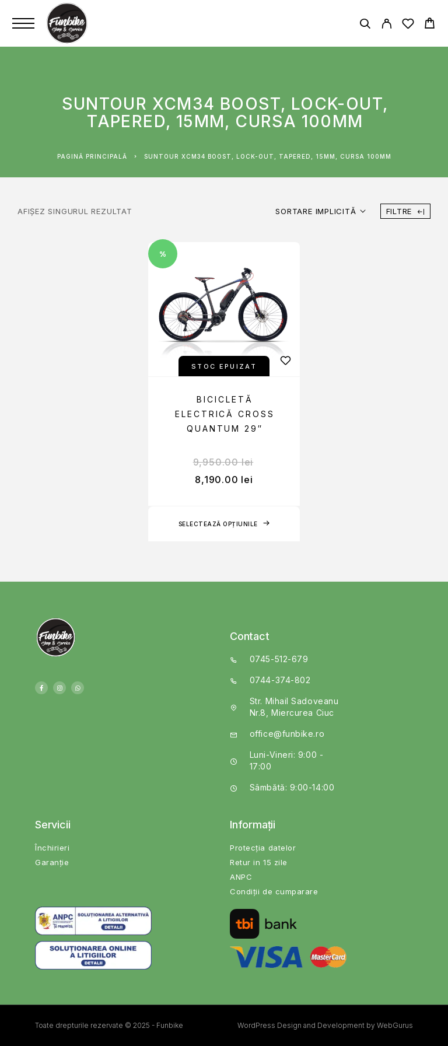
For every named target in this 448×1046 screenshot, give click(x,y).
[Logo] (68, 23)
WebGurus (395, 1025)
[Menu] (23, 23)
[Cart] (430, 25)
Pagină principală (92, 156)
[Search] (365, 25)
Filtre (405, 211)
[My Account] (386, 25)
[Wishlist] (408, 25)
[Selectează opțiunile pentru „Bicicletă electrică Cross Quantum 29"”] (224, 523)
